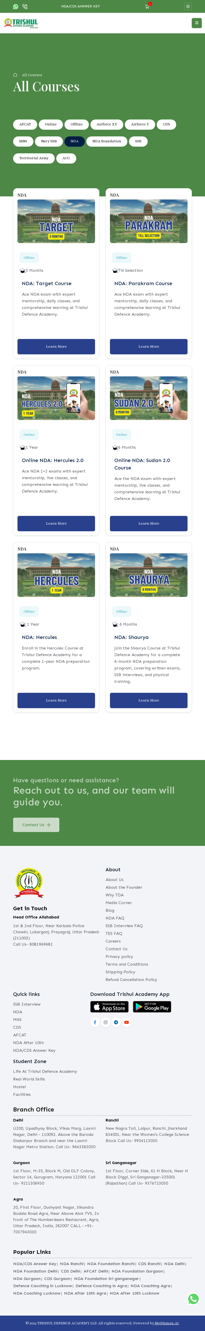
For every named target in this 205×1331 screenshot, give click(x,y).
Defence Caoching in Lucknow (42, 1285)
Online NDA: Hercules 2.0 (52, 460)
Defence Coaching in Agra (101, 1285)
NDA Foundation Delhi (35, 1271)
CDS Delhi (70, 1271)
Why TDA (115, 895)
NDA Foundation (106, 141)
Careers (113, 941)
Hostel (19, 1086)
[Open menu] (197, 23)
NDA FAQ (115, 918)
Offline (77, 124)
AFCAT (25, 124)
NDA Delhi (174, 1263)
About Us (115, 879)
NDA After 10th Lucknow (134, 1293)
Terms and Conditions (127, 964)
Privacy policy (119, 956)
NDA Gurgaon (27, 1278)
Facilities (22, 1094)
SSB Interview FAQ (124, 925)
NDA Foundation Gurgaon (137, 1271)
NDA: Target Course (46, 283)
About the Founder (124, 887)
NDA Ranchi (71, 1263)
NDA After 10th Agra (85, 1293)
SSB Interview (27, 1004)
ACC (66, 158)
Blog (110, 910)
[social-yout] (127, 1022)
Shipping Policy (120, 971)
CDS (166, 124)
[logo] (21, 23)
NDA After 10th (28, 1042)
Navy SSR (49, 141)
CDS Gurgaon (57, 1278)
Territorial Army (34, 158)
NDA (75, 141)
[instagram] (105, 1022)
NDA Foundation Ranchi (111, 1263)
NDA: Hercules (39, 637)
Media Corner (119, 902)
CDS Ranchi (149, 1263)
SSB (138, 141)
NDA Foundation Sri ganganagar (106, 1278)
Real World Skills (29, 1079)
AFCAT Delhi (95, 1271)
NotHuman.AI (166, 1323)
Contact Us (36, 828)
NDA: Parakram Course (143, 283)
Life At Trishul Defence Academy (45, 1071)
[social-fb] (95, 1022)
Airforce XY (107, 124)
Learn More (56, 346)
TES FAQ (114, 933)
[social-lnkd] (116, 1022)
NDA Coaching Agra (150, 1285)
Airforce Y (140, 124)
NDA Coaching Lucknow (36, 1293)
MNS (23, 141)
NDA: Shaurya (131, 637)
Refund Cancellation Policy (131, 979)
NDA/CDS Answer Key (80, 6)
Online (51, 124)
